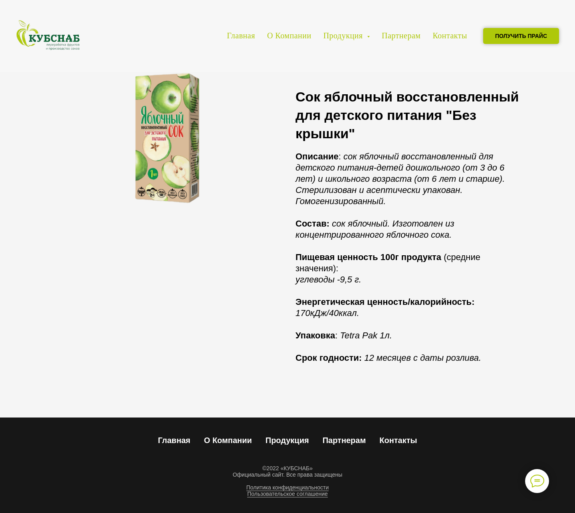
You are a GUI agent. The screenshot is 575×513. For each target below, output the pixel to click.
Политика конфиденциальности (287, 487)
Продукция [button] (344, 35)
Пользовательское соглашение (287, 494)
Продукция (287, 440)
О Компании (289, 35)
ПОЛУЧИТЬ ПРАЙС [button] (521, 36)
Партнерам (401, 35)
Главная (241, 35)
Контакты (449, 35)
